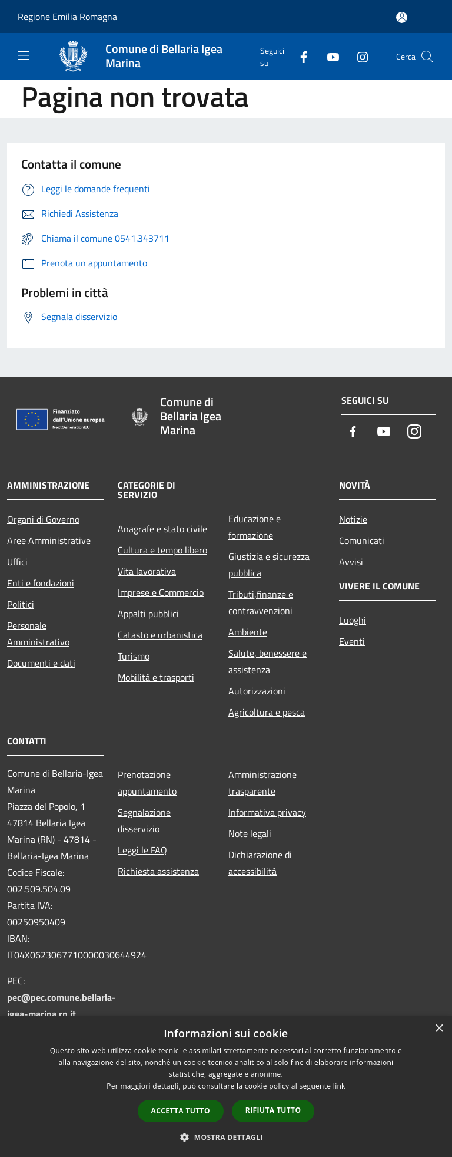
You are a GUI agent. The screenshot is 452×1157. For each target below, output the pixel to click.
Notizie (353, 519)
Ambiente (247, 632)
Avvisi (351, 562)
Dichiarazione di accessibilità (260, 863)
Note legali (249, 833)
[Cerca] (427, 57)
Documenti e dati (41, 663)
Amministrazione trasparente (262, 782)
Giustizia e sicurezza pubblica (269, 564)
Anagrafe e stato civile (162, 529)
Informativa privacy (267, 812)
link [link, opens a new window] (339, 1086)
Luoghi (352, 620)
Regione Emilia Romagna (67, 16)
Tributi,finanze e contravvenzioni (260, 602)
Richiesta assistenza (158, 871)
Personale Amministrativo (38, 633)
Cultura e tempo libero (162, 550)
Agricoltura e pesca (266, 712)
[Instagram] (358, 56)
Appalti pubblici (148, 613)
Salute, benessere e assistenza (267, 661)
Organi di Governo (43, 519)
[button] (226, 1137)
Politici (20, 604)
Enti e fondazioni (40, 583)
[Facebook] (299, 56)
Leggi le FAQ (142, 850)
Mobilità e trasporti (156, 677)
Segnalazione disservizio (144, 820)
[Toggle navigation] (23, 55)
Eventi (352, 641)
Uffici (17, 562)
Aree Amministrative (49, 540)
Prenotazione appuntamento (147, 782)
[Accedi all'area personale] (401, 17)
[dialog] (226, 1086)
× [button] (438, 1028)
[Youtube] (328, 56)
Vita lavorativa (147, 571)
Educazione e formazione (254, 527)
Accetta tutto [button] (180, 1111)
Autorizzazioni (256, 691)
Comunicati (361, 540)
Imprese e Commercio (161, 592)
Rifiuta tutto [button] (273, 1110)
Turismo (133, 656)
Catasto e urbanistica (160, 635)
